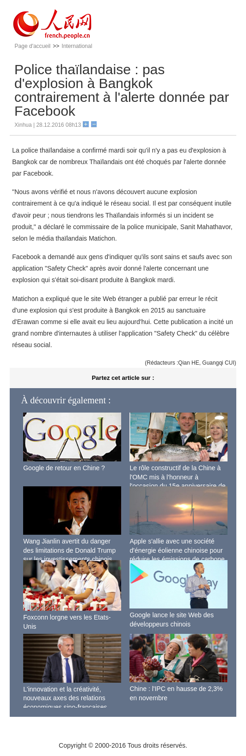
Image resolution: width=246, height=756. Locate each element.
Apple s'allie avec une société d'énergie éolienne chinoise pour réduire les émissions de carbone (176, 550)
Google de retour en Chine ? (64, 468)
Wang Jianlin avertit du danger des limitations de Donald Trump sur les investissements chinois (69, 550)
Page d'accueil (33, 46)
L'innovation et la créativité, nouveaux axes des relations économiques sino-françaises (65, 698)
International (77, 46)
